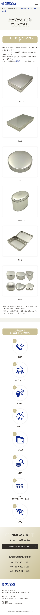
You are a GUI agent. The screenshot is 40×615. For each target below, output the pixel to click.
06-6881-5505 (22, 566)
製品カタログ (12, 8)
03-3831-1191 (22, 562)
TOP (3, 8)
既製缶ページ (20, 61)
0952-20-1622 (22, 571)
